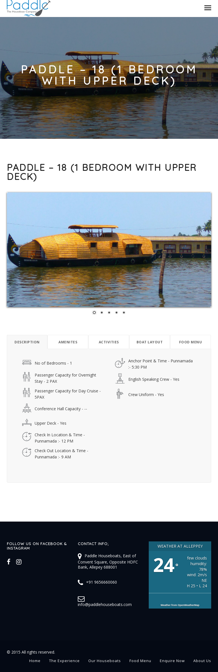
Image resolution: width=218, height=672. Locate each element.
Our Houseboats (104, 660)
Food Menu (140, 660)
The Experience (64, 660)
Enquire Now (172, 660)
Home (35, 660)
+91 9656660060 (101, 582)
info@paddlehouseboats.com (105, 604)
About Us (202, 660)
